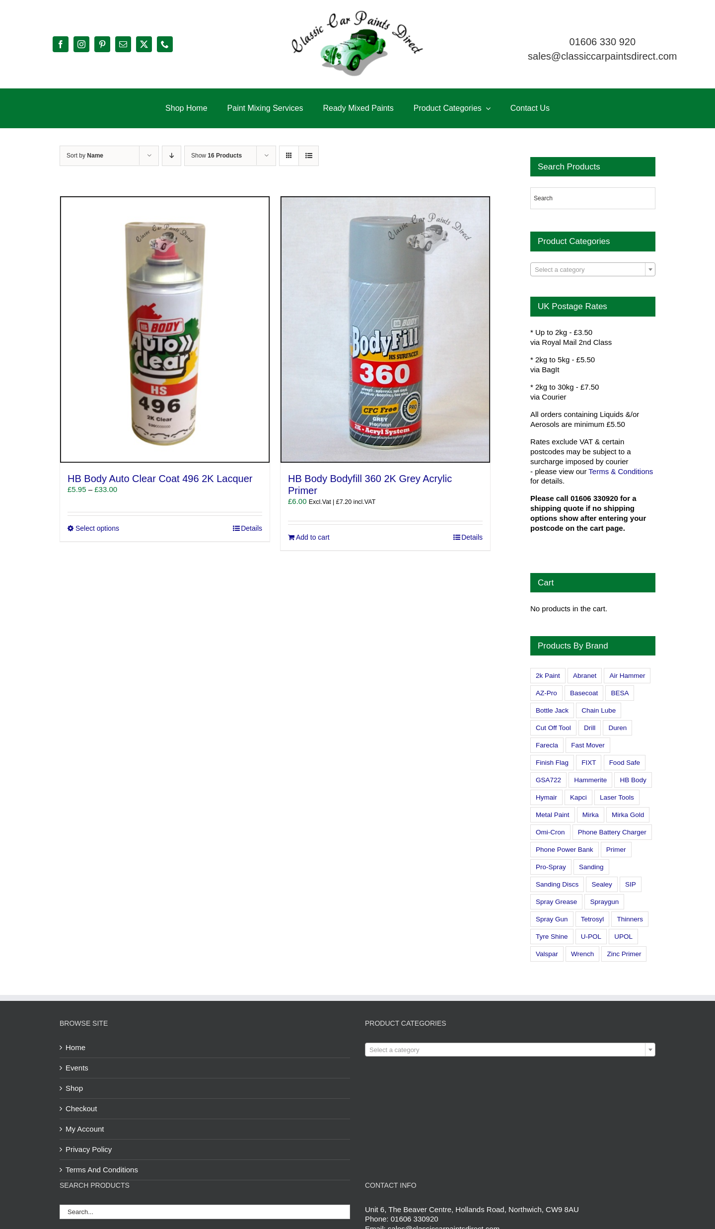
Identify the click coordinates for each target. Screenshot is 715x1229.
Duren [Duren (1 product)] (617, 728)
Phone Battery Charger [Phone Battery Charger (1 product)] (612, 832)
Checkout (81, 1108)
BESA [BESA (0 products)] (620, 693)
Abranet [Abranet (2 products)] (584, 675)
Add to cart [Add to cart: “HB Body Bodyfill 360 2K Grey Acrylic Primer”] (313, 537)
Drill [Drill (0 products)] (589, 728)
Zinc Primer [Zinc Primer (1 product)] (624, 954)
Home (75, 1047)
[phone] (165, 44)
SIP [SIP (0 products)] (630, 884)
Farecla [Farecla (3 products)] (547, 745)
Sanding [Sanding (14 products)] (591, 867)
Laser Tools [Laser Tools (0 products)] (617, 797)
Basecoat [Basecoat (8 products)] (584, 693)
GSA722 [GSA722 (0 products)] (548, 780)
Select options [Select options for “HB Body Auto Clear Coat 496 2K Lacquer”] (97, 528)
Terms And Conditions (102, 1169)
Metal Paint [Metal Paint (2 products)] (553, 815)
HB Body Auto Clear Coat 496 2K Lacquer (160, 478)
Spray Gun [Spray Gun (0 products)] (552, 919)
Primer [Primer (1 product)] (616, 849)
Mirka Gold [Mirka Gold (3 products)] (628, 815)
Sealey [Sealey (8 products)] (601, 884)
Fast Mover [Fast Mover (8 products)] (588, 745)
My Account (85, 1129)
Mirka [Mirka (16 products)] (590, 815)
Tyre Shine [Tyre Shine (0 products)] (552, 936)
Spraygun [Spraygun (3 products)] (604, 901)
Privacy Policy (89, 1149)
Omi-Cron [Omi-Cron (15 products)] (550, 832)
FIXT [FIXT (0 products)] (588, 762)
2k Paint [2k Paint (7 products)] (548, 675)
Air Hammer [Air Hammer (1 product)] (627, 675)
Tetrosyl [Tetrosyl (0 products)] (592, 919)
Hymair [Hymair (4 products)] (546, 797)
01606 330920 (414, 1219)
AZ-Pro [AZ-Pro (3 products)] (546, 693)
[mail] (123, 44)
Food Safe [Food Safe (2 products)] (624, 762)
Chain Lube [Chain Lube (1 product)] (598, 710)
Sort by (85, 155)
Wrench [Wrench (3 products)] (582, 954)
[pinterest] (102, 44)
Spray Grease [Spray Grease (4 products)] (556, 901)
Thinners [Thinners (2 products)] (630, 919)
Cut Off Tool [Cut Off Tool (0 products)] (553, 728)
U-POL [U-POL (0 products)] (591, 936)
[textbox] (593, 270)
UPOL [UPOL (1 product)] (623, 936)
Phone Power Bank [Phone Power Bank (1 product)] (564, 849)
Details (251, 528)
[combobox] (592, 269)
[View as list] (308, 155)
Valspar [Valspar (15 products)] (547, 954)
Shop (74, 1088)
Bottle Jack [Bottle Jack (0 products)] (552, 710)
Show (216, 155)
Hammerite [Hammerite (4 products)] (590, 780)
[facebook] (61, 44)
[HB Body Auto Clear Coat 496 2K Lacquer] (165, 329)
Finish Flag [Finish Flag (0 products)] (552, 762)
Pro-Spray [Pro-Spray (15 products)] (551, 867)
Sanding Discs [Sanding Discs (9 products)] (557, 884)
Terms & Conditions (620, 471)
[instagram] (81, 44)
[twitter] (144, 44)
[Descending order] (171, 156)
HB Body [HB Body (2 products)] (633, 780)
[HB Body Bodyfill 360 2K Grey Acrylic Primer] (385, 329)
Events (77, 1068)
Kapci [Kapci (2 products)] (578, 797)
